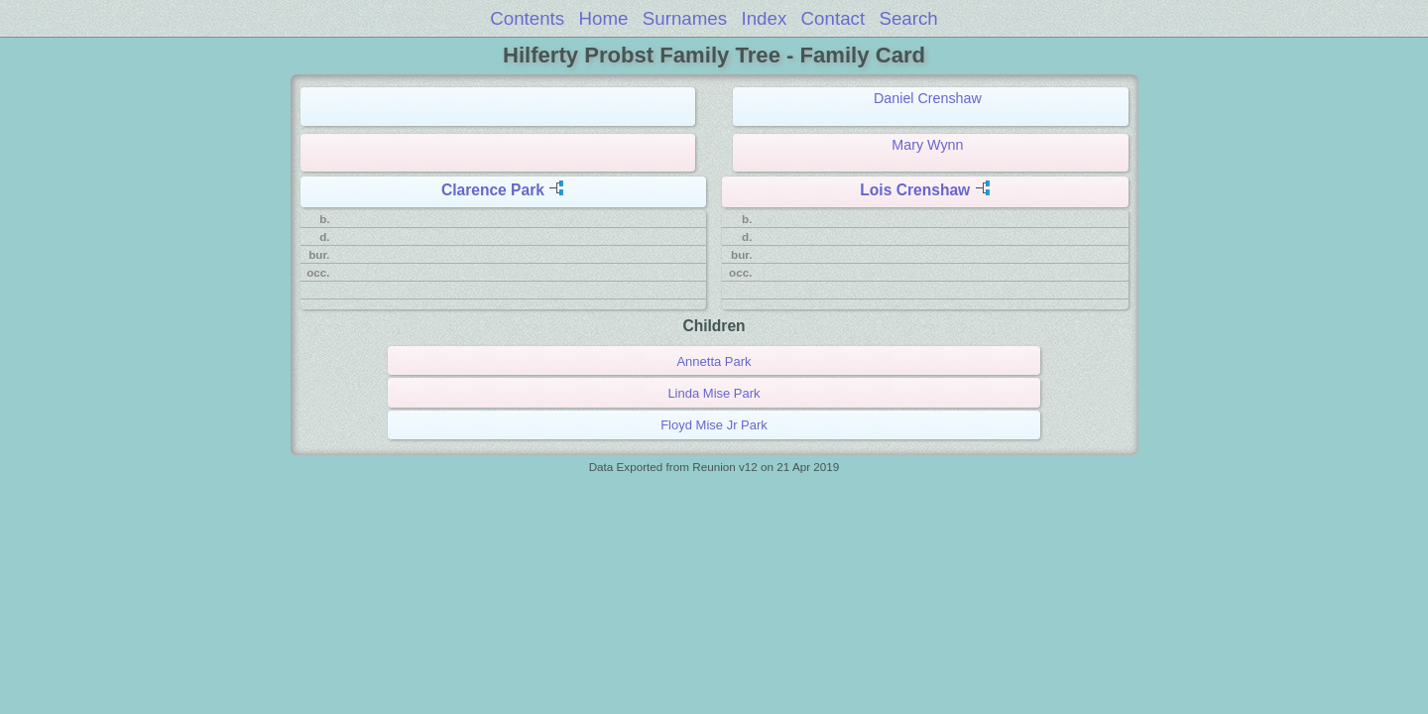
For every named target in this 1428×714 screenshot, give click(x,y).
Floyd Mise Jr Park (714, 424)
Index (763, 18)
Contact (833, 18)
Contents (527, 18)
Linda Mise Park (713, 393)
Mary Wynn (927, 145)
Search (908, 18)
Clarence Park (492, 189)
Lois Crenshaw (915, 189)
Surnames (685, 18)
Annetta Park (713, 361)
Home (604, 18)
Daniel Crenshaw (928, 98)
